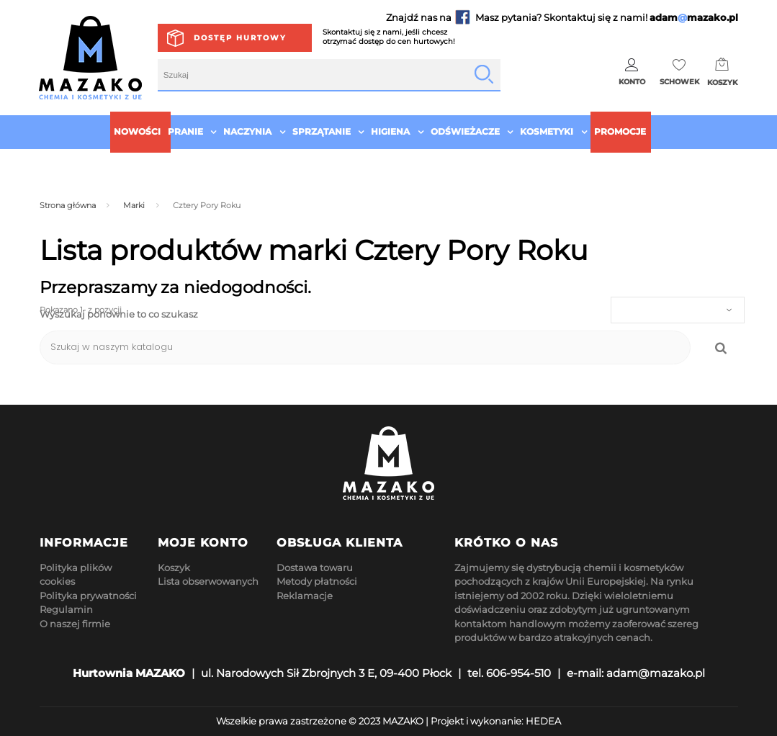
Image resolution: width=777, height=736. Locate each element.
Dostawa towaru (315, 567)
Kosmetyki (546, 131)
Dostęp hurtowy (240, 37)
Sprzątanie (321, 131)
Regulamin (66, 609)
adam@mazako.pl (655, 673)
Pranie (185, 131)
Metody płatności (317, 581)
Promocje (620, 131)
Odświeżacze (465, 131)
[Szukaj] (365, 347)
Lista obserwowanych (208, 581)
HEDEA (543, 721)
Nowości (137, 131)
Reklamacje (305, 595)
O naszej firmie (75, 623)
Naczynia (247, 131)
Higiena (390, 131)
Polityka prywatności (88, 595)
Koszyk (174, 567)
